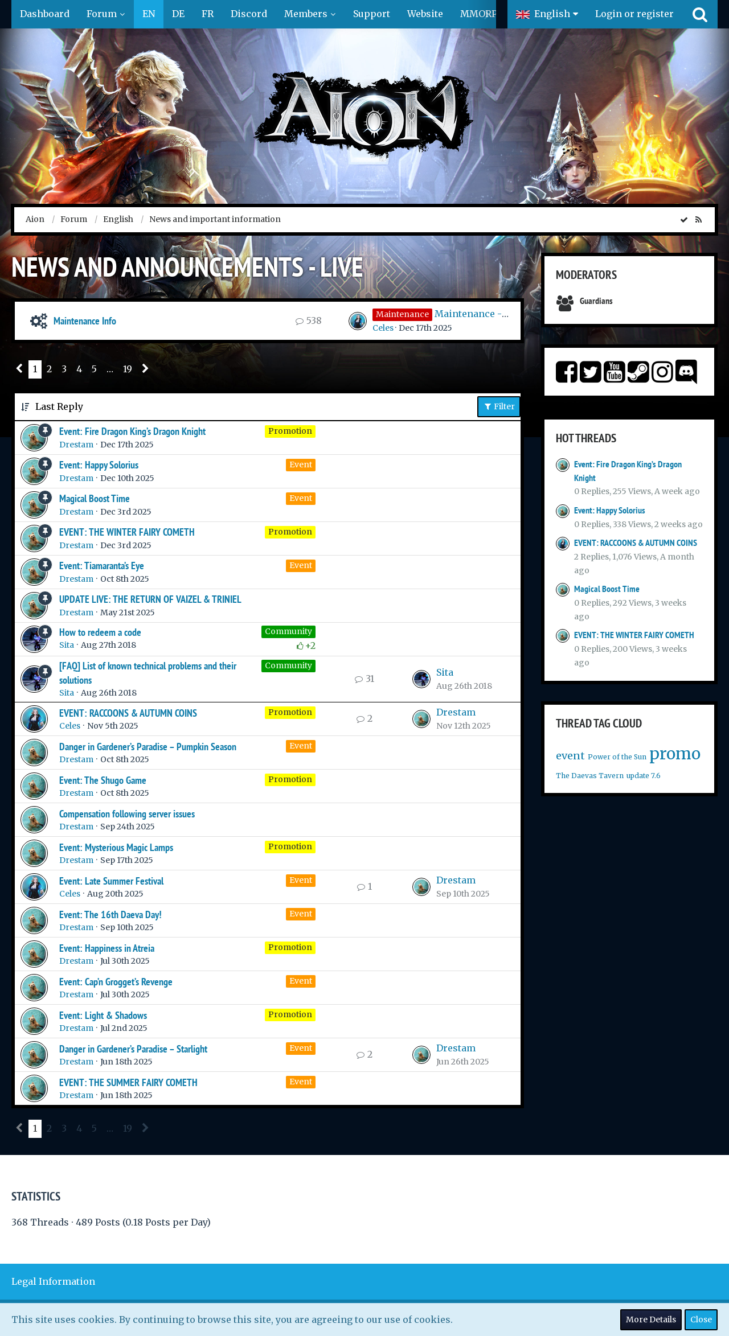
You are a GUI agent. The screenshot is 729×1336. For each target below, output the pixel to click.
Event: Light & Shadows (103, 1015)
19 (127, 369)
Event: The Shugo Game (102, 780)
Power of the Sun (617, 757)
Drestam (76, 444)
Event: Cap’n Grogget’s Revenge (116, 981)
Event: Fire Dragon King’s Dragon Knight (132, 431)
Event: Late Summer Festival (111, 880)
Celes (383, 328)
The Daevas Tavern (590, 775)
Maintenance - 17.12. (480, 313)
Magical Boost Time (94, 498)
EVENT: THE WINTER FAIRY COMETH (127, 531)
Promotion (290, 431)
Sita (66, 645)
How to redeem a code (100, 632)
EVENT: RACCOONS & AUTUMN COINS (128, 713)
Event (300, 464)
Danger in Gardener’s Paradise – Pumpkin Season (147, 746)
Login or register (634, 13)
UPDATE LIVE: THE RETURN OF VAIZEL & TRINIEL (150, 599)
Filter (499, 406)
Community (288, 631)
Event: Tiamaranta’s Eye (101, 565)
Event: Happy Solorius (98, 464)
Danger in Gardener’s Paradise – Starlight (133, 1048)
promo (675, 753)
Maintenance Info (85, 320)
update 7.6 (643, 775)
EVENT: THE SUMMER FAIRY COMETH (128, 1082)
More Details (651, 1319)
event (570, 755)
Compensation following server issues (127, 813)
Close (701, 1319)
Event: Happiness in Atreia (106, 948)
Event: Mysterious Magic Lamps (116, 847)
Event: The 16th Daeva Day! (110, 914)
